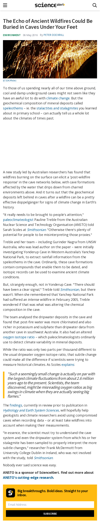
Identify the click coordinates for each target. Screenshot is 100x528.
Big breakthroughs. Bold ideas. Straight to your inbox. (52, 493)
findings (16, 405)
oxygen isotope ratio (19, 337)
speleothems (13, 108)
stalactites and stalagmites (57, 108)
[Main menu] (6, 5)
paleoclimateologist (18, 219)
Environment (12, 35)
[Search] (94, 5)
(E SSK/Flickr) (9, 80)
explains (67, 364)
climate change (57, 98)
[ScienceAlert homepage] (50, 5)
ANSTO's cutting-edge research (28, 477)
